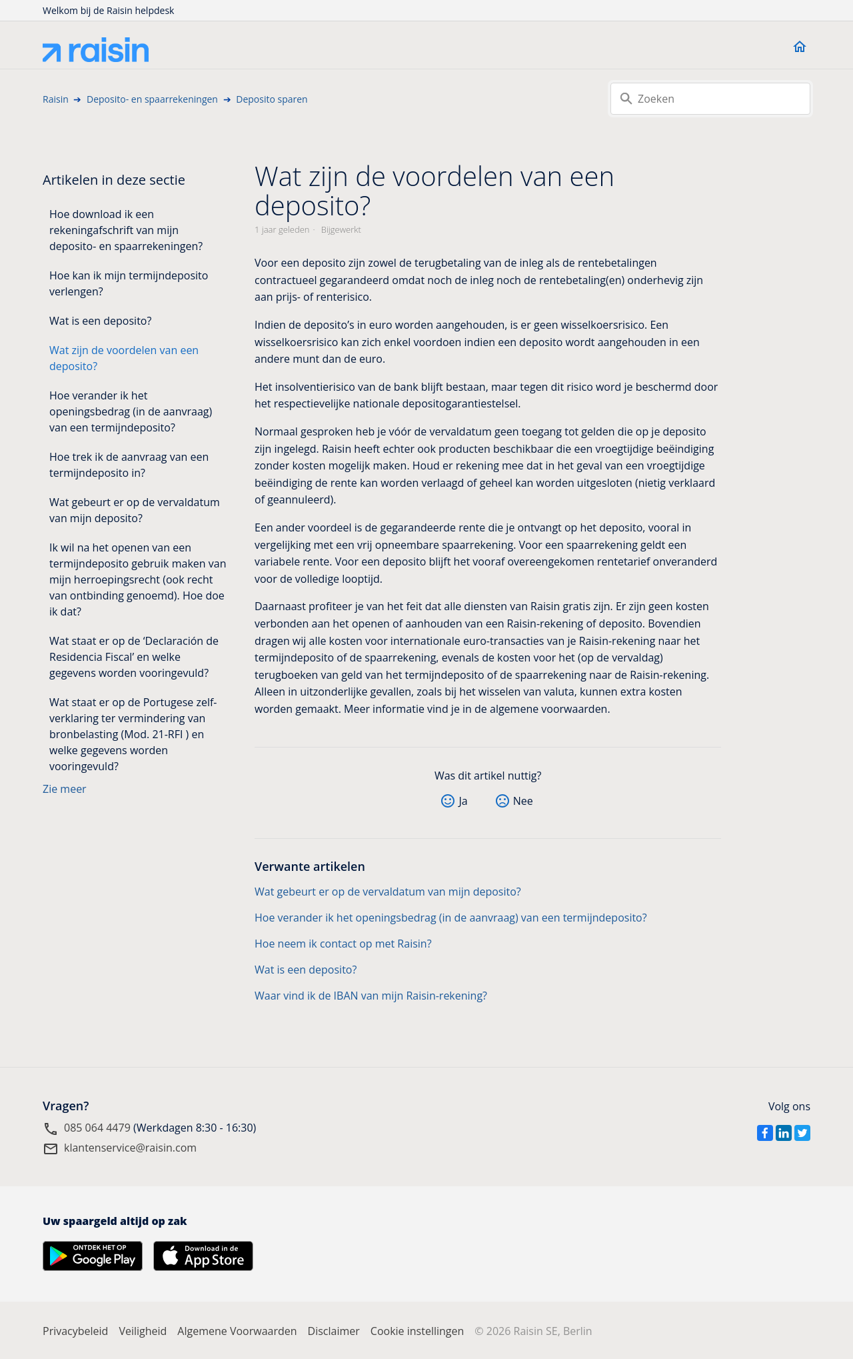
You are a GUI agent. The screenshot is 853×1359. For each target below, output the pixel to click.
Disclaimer (334, 1331)
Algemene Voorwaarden (237, 1331)
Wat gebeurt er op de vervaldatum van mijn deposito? (134, 510)
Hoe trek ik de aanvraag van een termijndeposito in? (129, 464)
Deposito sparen (271, 99)
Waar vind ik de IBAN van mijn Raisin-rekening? (371, 995)
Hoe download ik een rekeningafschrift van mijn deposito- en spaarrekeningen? (126, 230)
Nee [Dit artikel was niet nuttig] (523, 801)
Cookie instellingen (417, 1331)
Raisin (56, 99)
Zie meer (65, 789)
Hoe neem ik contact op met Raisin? (343, 943)
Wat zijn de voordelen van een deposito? (124, 358)
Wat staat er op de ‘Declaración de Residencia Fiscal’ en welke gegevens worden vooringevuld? (134, 656)
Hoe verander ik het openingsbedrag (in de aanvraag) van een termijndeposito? (130, 411)
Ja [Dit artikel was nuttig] (462, 801)
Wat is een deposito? (100, 320)
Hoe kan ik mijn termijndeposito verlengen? (128, 283)
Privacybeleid (75, 1331)
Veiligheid (143, 1331)
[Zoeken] (710, 99)
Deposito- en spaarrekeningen (152, 99)
